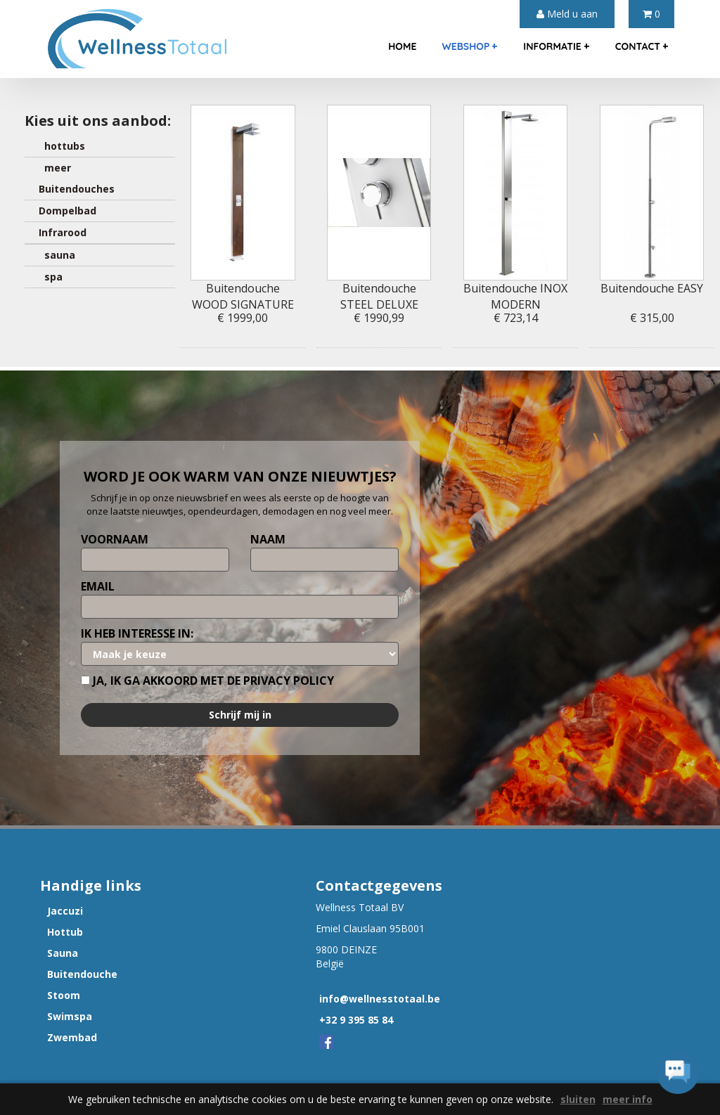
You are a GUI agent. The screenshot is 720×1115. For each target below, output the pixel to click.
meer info (627, 1099)
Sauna (62, 953)
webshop (470, 46)
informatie (556, 46)
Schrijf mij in (240, 714)
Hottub (65, 932)
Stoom (63, 995)
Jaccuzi (65, 910)
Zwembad (72, 1037)
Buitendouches (77, 188)
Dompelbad (67, 210)
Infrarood (62, 232)
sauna (57, 255)
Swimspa (69, 1016)
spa (51, 276)
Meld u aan (567, 13)
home (402, 46)
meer (55, 167)
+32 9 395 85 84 (356, 1019)
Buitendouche (82, 974)
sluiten (578, 1099)
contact (642, 46)
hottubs (62, 146)
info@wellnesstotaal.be (379, 998)
